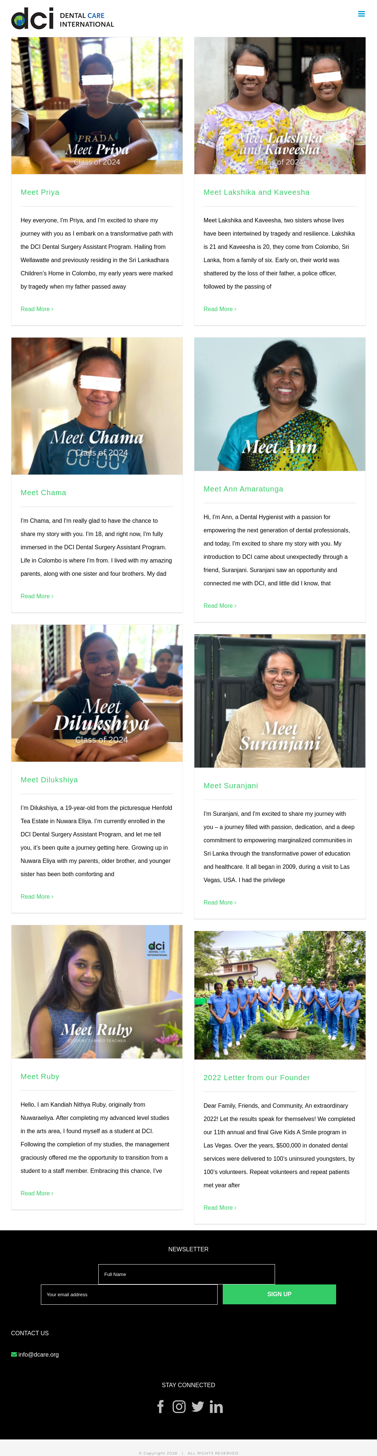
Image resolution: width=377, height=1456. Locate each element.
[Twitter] (197, 1406)
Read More (35, 309)
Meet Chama (44, 493)
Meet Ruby (40, 1076)
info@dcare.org (38, 1354)
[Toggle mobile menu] (362, 14)
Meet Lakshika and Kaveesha (257, 192)
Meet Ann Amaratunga (243, 489)
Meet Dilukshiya (49, 780)
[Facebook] (160, 1406)
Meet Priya (40, 192)
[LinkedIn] (216, 1406)
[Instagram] (179, 1406)
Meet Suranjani (231, 786)
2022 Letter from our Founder (257, 1078)
